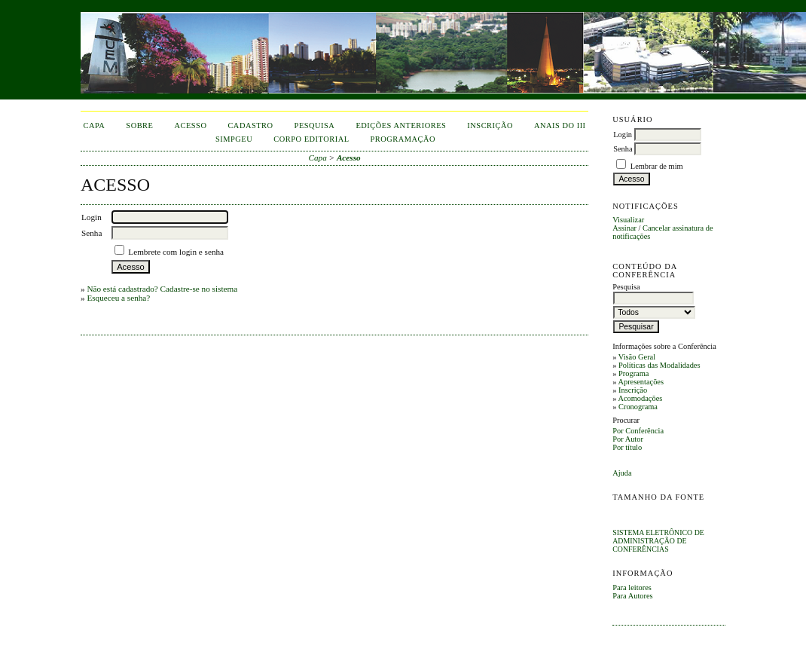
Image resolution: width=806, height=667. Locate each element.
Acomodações (640, 398)
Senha (622, 149)
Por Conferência (638, 431)
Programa (633, 373)
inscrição (490, 125)
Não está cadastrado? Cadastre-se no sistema (162, 288)
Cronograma (638, 406)
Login (622, 134)
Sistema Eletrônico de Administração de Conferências (658, 540)
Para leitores (632, 587)
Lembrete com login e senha (176, 251)
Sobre (139, 125)
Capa (94, 125)
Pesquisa (315, 125)
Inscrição (632, 390)
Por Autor (627, 439)
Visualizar (628, 220)
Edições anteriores (401, 125)
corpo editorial (311, 139)
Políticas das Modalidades (659, 365)
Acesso (190, 125)
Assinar (624, 228)
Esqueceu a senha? (118, 297)
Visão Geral (636, 357)
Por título (627, 447)
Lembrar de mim (656, 166)
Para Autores (632, 596)
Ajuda (621, 473)
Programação (403, 139)
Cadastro (250, 125)
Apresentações (641, 382)
